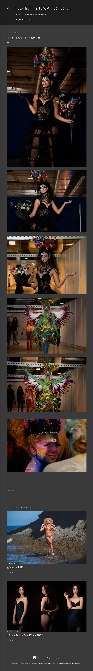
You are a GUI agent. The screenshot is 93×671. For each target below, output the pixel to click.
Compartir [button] (11, 491)
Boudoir (20, 19)
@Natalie (15, 567)
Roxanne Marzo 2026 (25, 635)
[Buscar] (84, 7)
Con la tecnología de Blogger (46, 658)
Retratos (32, 19)
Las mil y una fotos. (41, 8)
